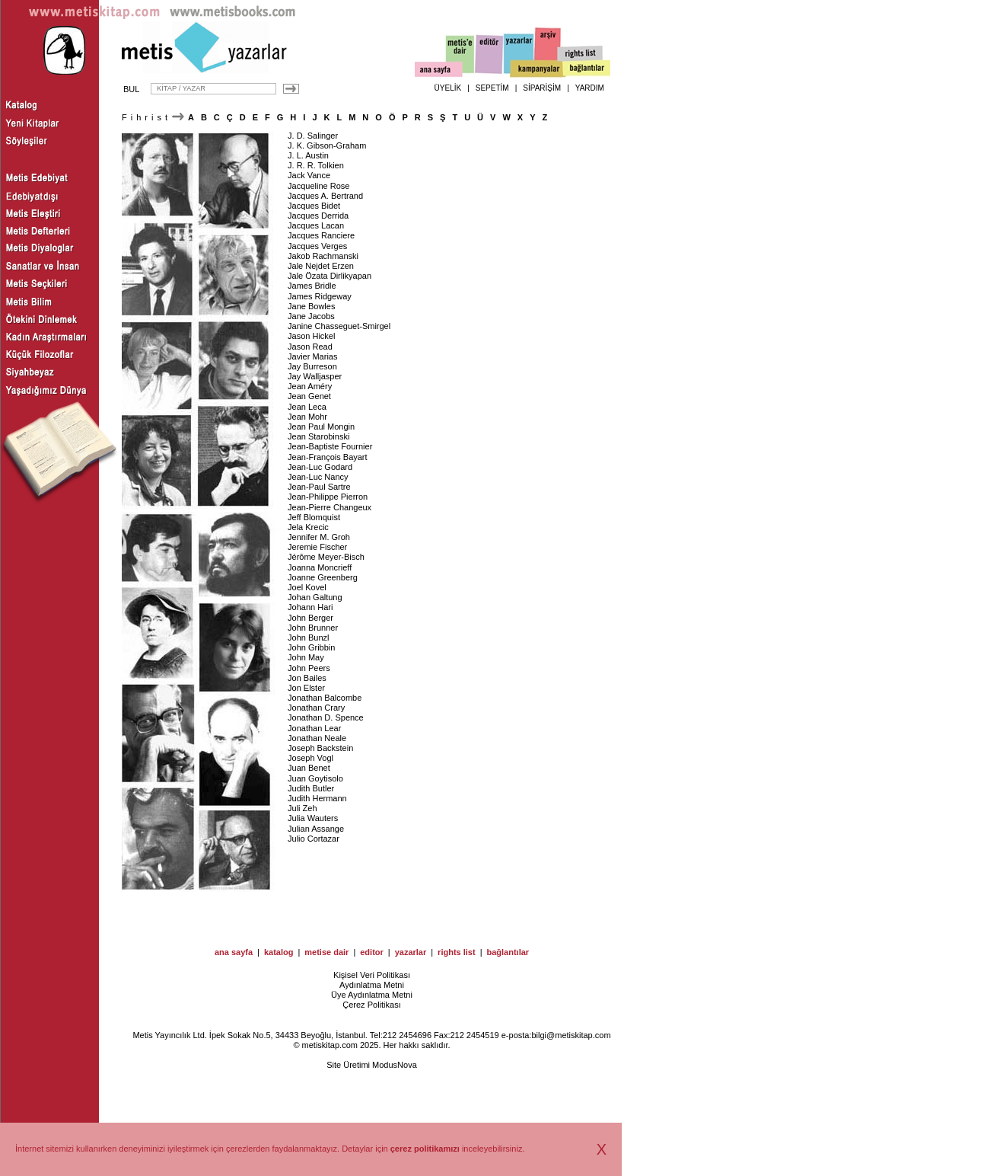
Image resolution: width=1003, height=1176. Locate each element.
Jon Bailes (307, 677)
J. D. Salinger (313, 135)
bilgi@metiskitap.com (570, 1035)
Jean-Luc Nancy (318, 476)
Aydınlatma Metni (371, 984)
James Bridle (312, 285)
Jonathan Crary (316, 707)
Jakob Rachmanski (323, 255)
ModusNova (394, 1064)
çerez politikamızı (425, 1148)
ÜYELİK (448, 88)
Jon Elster (306, 687)
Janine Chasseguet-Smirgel (339, 326)
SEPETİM (492, 88)
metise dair (326, 952)
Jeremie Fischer (317, 546)
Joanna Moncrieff (320, 567)
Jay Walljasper (315, 376)
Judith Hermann (317, 798)
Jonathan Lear (314, 728)
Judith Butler (311, 788)
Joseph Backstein (320, 748)
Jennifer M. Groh (319, 537)
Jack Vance (309, 175)
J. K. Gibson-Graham (327, 145)
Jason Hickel (311, 335)
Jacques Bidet (314, 205)
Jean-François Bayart (328, 457)
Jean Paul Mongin (321, 426)
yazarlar (411, 952)
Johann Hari (310, 607)
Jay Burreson (312, 366)
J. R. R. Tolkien (316, 165)
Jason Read (310, 346)
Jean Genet (309, 396)
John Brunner (313, 627)
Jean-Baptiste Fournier (330, 446)
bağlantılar (507, 952)
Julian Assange (316, 828)
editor (372, 952)
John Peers (309, 668)
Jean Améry (310, 386)
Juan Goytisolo (315, 778)
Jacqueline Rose (318, 185)
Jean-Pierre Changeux (329, 507)
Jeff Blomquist (314, 517)
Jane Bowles (311, 306)
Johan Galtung (315, 597)
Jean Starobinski (318, 436)
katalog (279, 952)
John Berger (310, 617)
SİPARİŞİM (542, 88)
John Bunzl (308, 637)
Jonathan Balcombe (324, 697)
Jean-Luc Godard (320, 466)
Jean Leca (307, 406)
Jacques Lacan (316, 225)
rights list (457, 952)
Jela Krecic (308, 527)
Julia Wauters (313, 818)
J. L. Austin (308, 155)
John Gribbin (311, 647)
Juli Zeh (302, 808)
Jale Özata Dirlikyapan (329, 275)
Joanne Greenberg (323, 577)
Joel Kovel (307, 587)
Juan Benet (309, 767)
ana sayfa (234, 952)
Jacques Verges (317, 246)
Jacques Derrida (318, 215)
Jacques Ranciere (321, 235)
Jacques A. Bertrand (325, 195)
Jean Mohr (307, 416)
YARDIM (589, 88)
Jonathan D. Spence (326, 717)
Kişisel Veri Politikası (371, 974)
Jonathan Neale (317, 738)
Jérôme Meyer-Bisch (326, 556)
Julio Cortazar (313, 838)
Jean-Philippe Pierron (328, 496)
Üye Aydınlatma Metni (371, 994)
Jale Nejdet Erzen (321, 265)
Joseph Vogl (310, 757)
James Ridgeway (320, 296)
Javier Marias (312, 356)
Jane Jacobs (311, 316)
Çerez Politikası (371, 1004)
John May (306, 657)
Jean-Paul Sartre (319, 486)
